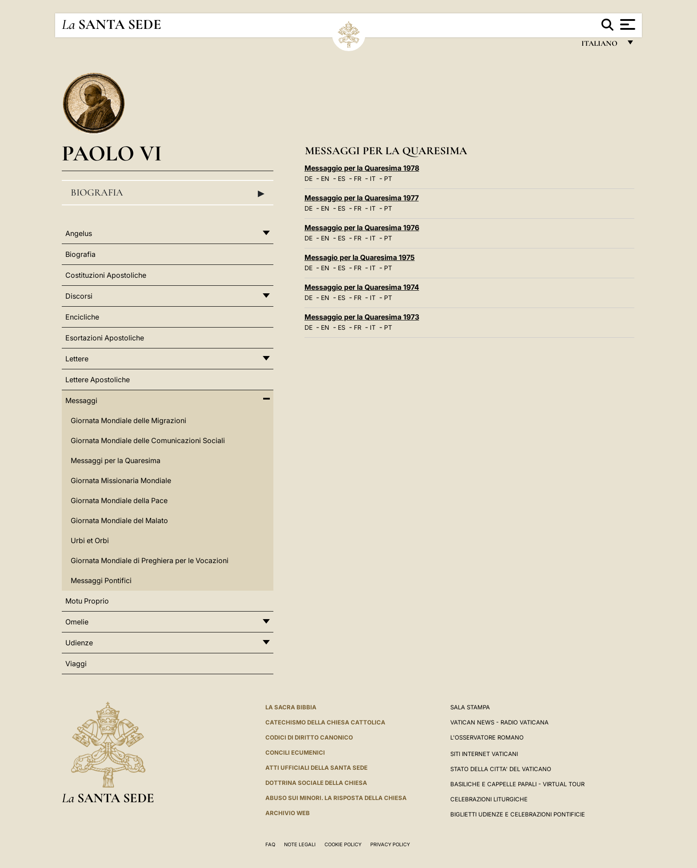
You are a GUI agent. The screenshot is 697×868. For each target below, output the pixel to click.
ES (341, 178)
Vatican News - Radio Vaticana (499, 722)
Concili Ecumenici (295, 752)
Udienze (79, 642)
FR (357, 178)
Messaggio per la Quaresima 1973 (361, 316)
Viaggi (76, 663)
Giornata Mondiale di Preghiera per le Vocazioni (149, 560)
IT (373, 178)
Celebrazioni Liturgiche (489, 799)
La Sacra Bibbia (290, 707)
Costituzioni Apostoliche (105, 275)
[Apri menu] (626, 24)
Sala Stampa (470, 707)
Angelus (78, 233)
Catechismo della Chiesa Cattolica (325, 722)
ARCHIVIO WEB (287, 812)
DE (308, 178)
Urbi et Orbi (90, 540)
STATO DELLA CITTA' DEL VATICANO (500, 768)
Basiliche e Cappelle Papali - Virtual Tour (517, 784)
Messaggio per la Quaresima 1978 (361, 168)
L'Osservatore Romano (487, 737)
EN (325, 178)
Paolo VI (112, 153)
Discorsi (78, 296)
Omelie (76, 621)
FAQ (270, 844)
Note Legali (300, 844)
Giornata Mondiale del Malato (119, 520)
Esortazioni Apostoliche (104, 337)
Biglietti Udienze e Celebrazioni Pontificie (517, 814)
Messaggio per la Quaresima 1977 (361, 197)
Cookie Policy (342, 844)
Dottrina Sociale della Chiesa (316, 782)
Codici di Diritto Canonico (309, 737)
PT (388, 178)
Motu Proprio (87, 600)
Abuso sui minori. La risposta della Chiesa (336, 797)
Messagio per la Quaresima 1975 (359, 257)
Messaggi (81, 400)
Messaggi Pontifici (101, 580)
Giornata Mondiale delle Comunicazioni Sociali (148, 440)
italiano (601, 45)
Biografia (167, 193)
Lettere (76, 358)
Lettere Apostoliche (97, 379)
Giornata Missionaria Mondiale (121, 480)
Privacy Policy (390, 844)
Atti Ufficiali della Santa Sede (316, 767)
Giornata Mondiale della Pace (119, 500)
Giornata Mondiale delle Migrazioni (128, 420)
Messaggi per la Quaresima (115, 460)
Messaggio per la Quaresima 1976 (361, 227)
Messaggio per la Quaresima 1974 (361, 287)
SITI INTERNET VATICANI (484, 753)
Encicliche (82, 316)
